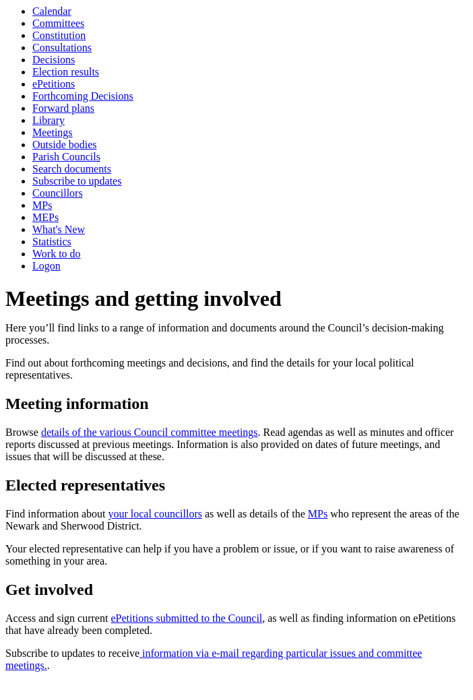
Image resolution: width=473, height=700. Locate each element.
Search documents (71, 168)
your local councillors (155, 513)
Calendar (51, 11)
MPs (42, 205)
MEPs (45, 217)
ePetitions (53, 84)
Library (48, 120)
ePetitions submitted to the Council (186, 618)
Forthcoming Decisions (82, 96)
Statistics (51, 241)
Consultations (62, 47)
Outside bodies (64, 144)
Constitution (59, 35)
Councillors (57, 193)
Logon (46, 266)
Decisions (53, 59)
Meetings (52, 132)
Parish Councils (66, 156)
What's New (58, 229)
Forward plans (63, 108)
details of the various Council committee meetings (149, 432)
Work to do (56, 253)
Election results (65, 71)
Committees (58, 23)
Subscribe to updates (76, 181)
